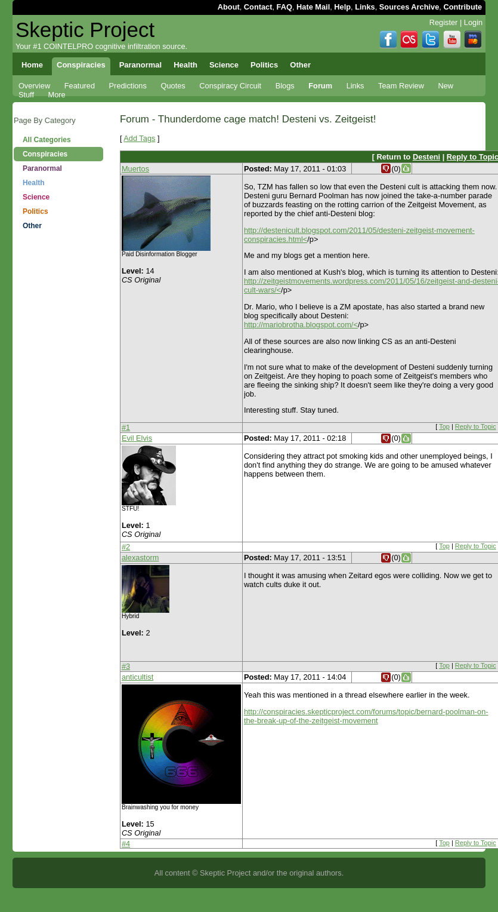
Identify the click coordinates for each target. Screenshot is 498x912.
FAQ (284, 6)
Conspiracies (45, 154)
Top (444, 426)
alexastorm (140, 557)
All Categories (47, 140)
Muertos (135, 168)
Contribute (462, 6)
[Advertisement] (58, 282)
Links (365, 6)
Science (36, 197)
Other (32, 226)
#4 (126, 843)
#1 (126, 427)
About (229, 6)
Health (34, 183)
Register (443, 22)
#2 (126, 546)
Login (473, 22)
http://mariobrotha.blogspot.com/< (301, 324)
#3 (126, 666)
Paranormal (42, 168)
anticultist (137, 677)
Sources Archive (409, 6)
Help (342, 6)
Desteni (426, 156)
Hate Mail (313, 6)
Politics (35, 211)
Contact (258, 6)
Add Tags (139, 138)
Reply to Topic (475, 426)
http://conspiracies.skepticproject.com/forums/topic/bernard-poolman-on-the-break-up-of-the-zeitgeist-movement (366, 716)
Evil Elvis (137, 438)
